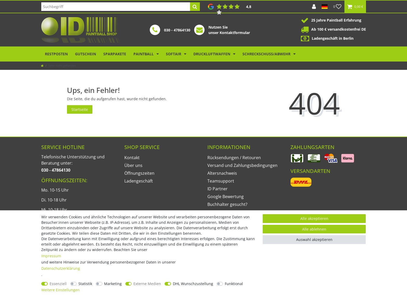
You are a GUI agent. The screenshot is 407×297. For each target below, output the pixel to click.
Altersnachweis (222, 173)
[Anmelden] (314, 7)
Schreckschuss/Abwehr (266, 53)
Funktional (234, 283)
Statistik (85, 283)
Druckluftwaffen (212, 53)
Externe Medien (147, 283)
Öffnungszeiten (139, 173)
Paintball (144, 53)
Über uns (133, 165)
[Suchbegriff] (115, 6)
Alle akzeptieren (314, 218)
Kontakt (132, 157)
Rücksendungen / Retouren (234, 157)
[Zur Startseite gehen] (42, 66)
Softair (174, 53)
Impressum (51, 255)
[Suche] (195, 6)
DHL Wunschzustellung (193, 283)
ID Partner (217, 189)
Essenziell (58, 283)
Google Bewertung (225, 196)
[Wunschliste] (337, 7)
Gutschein (85, 53)
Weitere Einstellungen (60, 289)
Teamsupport (220, 181)
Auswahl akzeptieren (314, 239)
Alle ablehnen (314, 229)
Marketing (113, 283)
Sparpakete (114, 53)
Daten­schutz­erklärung (60, 268)
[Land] (324, 7)
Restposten (56, 53)
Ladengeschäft (138, 181)
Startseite (79, 109)
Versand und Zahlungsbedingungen (242, 165)
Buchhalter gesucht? (227, 204)
